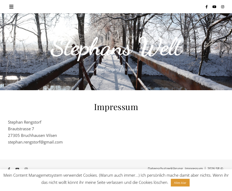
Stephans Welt (116, 46)
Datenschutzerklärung (165, 168)
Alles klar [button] (180, 183)
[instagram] (222, 6)
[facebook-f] (207, 6)
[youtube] (214, 6)
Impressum (194, 168)
